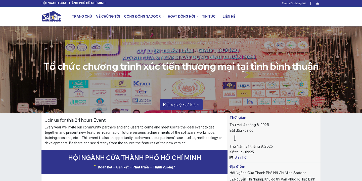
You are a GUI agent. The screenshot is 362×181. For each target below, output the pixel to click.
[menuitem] (82, 16)
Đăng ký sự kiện (181, 104)
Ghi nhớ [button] (240, 157)
